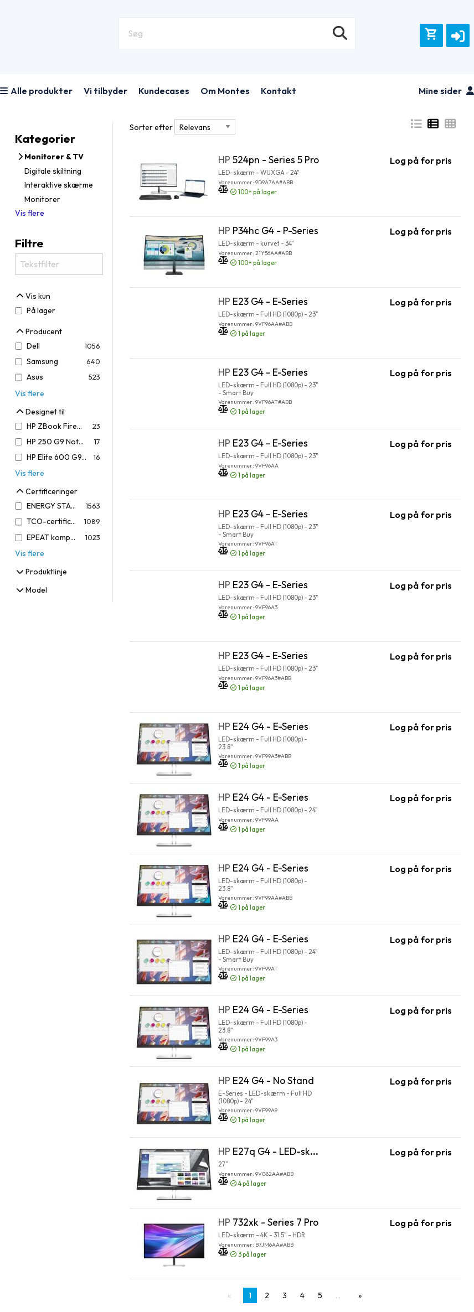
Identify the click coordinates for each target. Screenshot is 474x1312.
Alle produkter (36, 90)
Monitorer (42, 199)
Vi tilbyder (105, 90)
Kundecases (163, 90)
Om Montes (225, 90)
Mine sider (446, 90)
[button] (458, 35)
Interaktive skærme (58, 185)
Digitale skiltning (52, 171)
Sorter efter (151, 127)
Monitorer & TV (51, 157)
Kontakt (278, 90)
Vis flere (29, 213)
